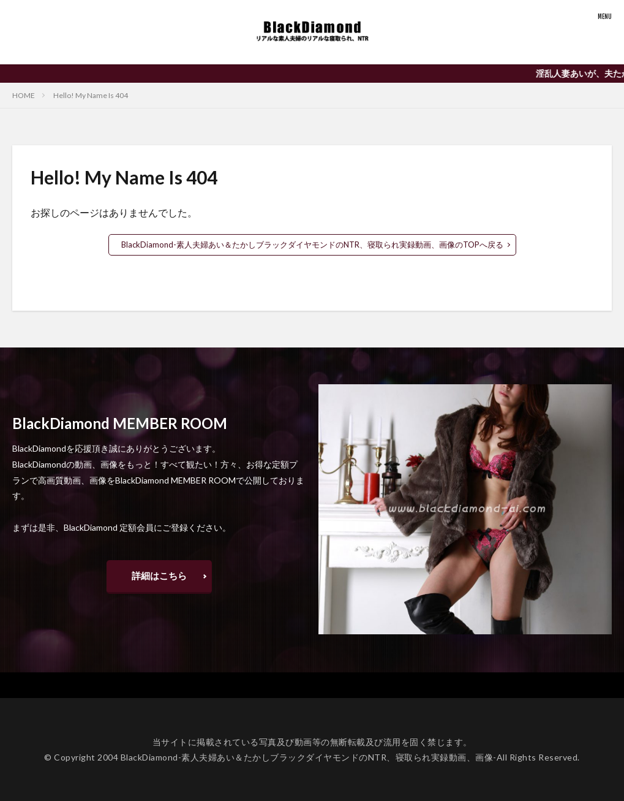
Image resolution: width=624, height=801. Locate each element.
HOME (23, 95)
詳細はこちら (159, 574)
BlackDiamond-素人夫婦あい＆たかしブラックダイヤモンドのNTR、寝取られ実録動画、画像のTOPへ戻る (312, 244)
